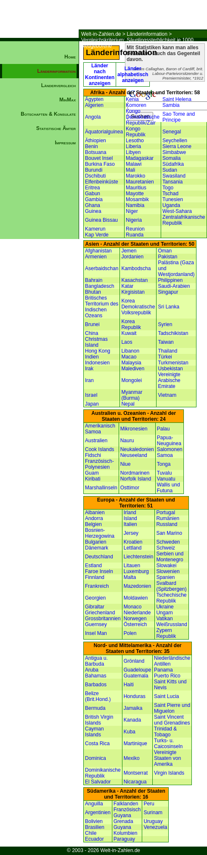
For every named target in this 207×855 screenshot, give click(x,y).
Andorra (94, 518)
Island (130, 518)
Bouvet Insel (99, 158)
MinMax (67, 100)
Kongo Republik (136, 132)
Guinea (93, 211)
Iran (89, 380)
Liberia (133, 146)
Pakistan (167, 257)
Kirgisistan (132, 292)
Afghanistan (98, 251)
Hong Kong (97, 351)
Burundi (93, 170)
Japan (92, 404)
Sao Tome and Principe (178, 117)
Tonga (164, 464)
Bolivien (94, 821)
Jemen (128, 251)
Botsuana (95, 152)
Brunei (92, 324)
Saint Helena (176, 99)
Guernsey (96, 624)
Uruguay (152, 821)
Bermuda (95, 708)
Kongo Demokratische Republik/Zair (142, 117)
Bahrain (93, 280)
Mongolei (131, 380)
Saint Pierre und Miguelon (172, 708)
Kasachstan (134, 280)
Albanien (95, 512)
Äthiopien (95, 140)
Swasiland (174, 176)
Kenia (132, 99)
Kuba (129, 732)
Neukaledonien (137, 449)
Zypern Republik (166, 633)
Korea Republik (131, 324)
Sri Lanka (168, 307)
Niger (132, 211)
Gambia (94, 199)
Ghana (92, 205)
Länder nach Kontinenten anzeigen (99, 74)
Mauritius (136, 188)
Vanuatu (166, 479)
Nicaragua (135, 782)
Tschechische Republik (171, 598)
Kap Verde (97, 235)
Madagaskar (140, 158)
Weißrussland (171, 624)
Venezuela (155, 827)
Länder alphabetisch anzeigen (132, 74)
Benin (91, 146)
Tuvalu (164, 473)
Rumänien (167, 518)
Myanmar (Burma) (131, 395)
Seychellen (174, 140)
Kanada (132, 720)
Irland (130, 512)
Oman (165, 251)
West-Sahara (177, 211)
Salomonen (170, 449)
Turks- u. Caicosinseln (168, 743)
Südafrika (173, 164)
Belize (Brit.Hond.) (98, 696)
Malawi (133, 164)
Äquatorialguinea (104, 132)
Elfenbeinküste (101, 182)
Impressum (65, 143)
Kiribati (93, 479)
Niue (125, 464)
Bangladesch (99, 286)
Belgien (93, 524)
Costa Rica (97, 743)
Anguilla (94, 804)
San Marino (169, 533)
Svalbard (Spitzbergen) (171, 586)
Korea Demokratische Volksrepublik (138, 307)
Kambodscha (136, 268)
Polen (130, 633)
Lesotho (135, 140)
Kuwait (128, 333)
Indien (92, 357)
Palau (163, 429)
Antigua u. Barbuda (96, 661)
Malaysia (131, 363)
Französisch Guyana (127, 812)
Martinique (135, 743)
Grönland (134, 661)
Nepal (127, 404)
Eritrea (92, 188)
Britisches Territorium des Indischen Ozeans (101, 307)
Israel (91, 395)
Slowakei (166, 565)
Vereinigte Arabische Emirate (169, 380)
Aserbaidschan (101, 268)
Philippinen (170, 280)
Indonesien (97, 363)
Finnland (94, 577)
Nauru (127, 440)
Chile (90, 833)
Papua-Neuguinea (169, 440)
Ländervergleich (58, 85)
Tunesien (172, 199)
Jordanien (132, 257)
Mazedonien (137, 586)
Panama (163, 670)
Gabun (92, 193)
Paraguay (124, 839)
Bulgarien (95, 542)
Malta (130, 577)
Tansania (172, 182)
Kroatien (133, 542)
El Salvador (98, 782)
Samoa (165, 455)
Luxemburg (136, 571)
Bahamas (95, 676)
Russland (166, 524)
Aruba (91, 670)
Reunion (135, 229)
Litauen (132, 565)
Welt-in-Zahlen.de (101, 34)
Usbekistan (170, 369)
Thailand (167, 351)
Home (70, 57)
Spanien (165, 577)
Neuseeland (133, 455)
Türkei (165, 357)
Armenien (95, 257)
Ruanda (134, 235)
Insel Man (96, 633)
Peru (148, 804)
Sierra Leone (176, 146)
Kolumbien (126, 833)
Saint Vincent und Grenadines (172, 720)
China (91, 333)
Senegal (171, 132)
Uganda (171, 205)
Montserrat (136, 773)
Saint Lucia (166, 696)
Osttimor (129, 488)
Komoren (136, 105)
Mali (130, 170)
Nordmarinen (134, 473)
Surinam (152, 812)
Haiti (129, 685)
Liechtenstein (139, 557)
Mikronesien (134, 429)
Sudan (169, 170)
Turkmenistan (173, 363)
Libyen (133, 152)
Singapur (168, 292)
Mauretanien (140, 182)
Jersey (131, 533)
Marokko (135, 176)
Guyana (122, 827)
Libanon (130, 351)
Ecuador (94, 839)
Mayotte (135, 193)
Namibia (135, 205)
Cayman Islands (94, 732)
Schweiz (165, 548)
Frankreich (97, 586)
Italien (130, 524)
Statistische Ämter (56, 128)
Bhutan (93, 292)
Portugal (165, 512)
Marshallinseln (101, 488)
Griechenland (100, 613)
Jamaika (133, 708)
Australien (96, 440)
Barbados (95, 685)
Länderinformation (147, 34)
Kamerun (95, 229)
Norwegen (135, 618)
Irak (89, 369)
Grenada (123, 821)
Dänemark (96, 548)
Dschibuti (95, 176)
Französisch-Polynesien (99, 464)
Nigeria (134, 220)
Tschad (170, 193)
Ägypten (94, 99)
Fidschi (93, 455)
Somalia (171, 158)
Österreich (135, 624)
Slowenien (167, 571)
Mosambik (137, 199)
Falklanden (126, 804)
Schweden (168, 542)
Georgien (95, 598)
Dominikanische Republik (103, 773)
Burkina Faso (100, 164)
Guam (92, 473)
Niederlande (137, 613)
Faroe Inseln (99, 571)
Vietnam (167, 395)
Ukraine (164, 607)
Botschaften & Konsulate (48, 114)
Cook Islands (99, 449)
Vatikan (164, 618)
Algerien (94, 105)
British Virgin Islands (99, 720)
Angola (93, 117)
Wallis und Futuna (168, 488)
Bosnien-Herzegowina (99, 533)
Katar (127, 286)
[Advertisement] (39, 293)
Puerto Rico (167, 676)
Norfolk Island (135, 479)
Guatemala (136, 676)
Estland (93, 565)
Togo (167, 188)
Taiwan (165, 342)
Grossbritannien (103, 618)
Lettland (133, 548)
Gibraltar (94, 607)
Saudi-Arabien (174, 286)
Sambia (171, 105)
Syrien (165, 324)
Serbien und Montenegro (169, 557)
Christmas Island (96, 342)
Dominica (95, 758)
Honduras (135, 696)
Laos (126, 342)
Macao (128, 357)
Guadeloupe (137, 670)
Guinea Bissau (101, 220)
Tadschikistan (173, 333)
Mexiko (132, 758)
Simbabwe (174, 152)
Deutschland (99, 557)
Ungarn (164, 613)
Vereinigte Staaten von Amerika (167, 758)
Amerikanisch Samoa (100, 429)
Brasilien (94, 827)
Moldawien (136, 598)
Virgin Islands (169, 773)
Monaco (133, 607)
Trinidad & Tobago (165, 732)
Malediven (132, 369)
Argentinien (98, 812)
